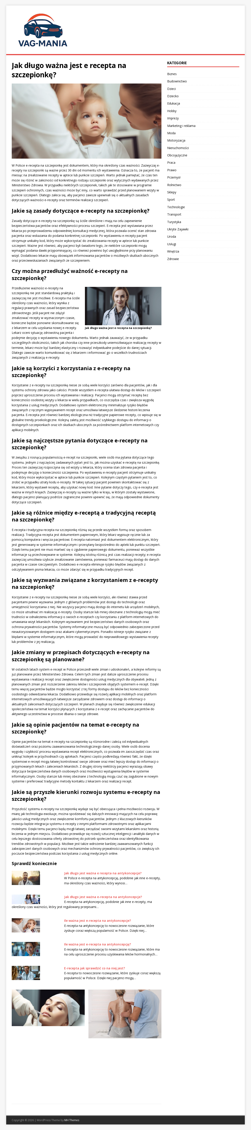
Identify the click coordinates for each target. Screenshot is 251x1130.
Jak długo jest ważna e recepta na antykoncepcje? (103, 873)
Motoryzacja (176, 140)
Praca (171, 162)
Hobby (171, 111)
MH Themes (71, 1120)
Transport (174, 214)
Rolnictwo (174, 185)
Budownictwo (177, 81)
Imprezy (173, 118)
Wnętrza (173, 251)
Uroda (171, 236)
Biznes (172, 74)
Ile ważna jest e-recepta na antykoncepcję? (97, 944)
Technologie (176, 207)
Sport (171, 199)
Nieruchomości (178, 148)
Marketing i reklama (181, 126)
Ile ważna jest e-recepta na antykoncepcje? (97, 920)
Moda (171, 133)
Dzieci (171, 89)
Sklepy (171, 192)
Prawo (171, 170)
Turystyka (174, 222)
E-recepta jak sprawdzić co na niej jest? (94, 968)
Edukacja (173, 103)
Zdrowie (173, 259)
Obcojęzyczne (177, 155)
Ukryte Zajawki (177, 229)
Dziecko (173, 96)
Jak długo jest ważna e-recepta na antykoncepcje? (103, 897)
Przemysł (173, 177)
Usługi (171, 244)
